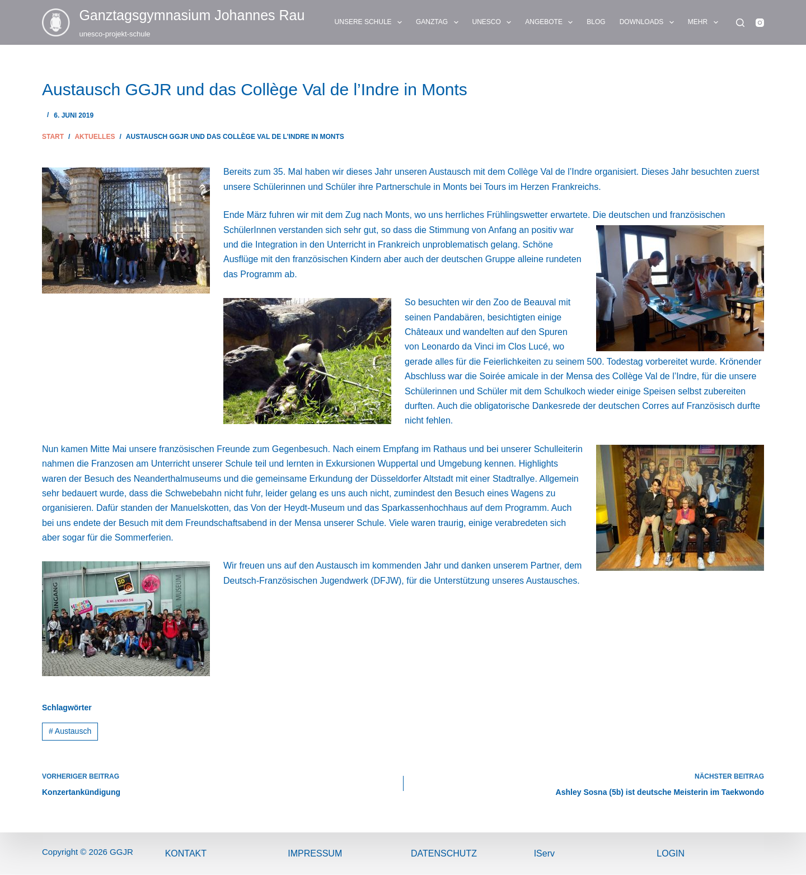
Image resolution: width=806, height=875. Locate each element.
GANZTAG (439, 22)
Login (671, 853)
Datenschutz (444, 853)
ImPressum (315, 853)
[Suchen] (740, 22)
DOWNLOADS (649, 22)
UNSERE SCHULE (370, 22)
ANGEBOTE (551, 22)
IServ (544, 853)
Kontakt (186, 853)
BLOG (596, 22)
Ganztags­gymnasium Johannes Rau (191, 15)
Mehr (705, 22)
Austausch (70, 731)
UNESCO (494, 22)
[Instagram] (760, 22)
